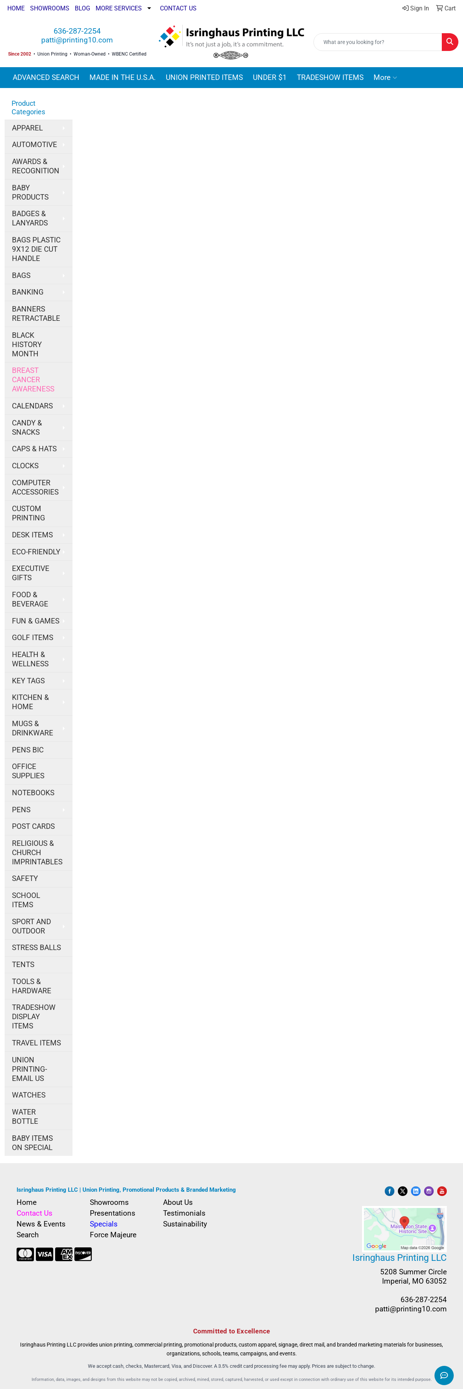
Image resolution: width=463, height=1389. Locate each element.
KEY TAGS (28, 681)
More (385, 77)
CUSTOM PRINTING (28, 513)
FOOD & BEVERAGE (30, 599)
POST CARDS (33, 826)
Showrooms (109, 1202)
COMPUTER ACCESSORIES (35, 487)
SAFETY (25, 878)
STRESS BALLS (36, 948)
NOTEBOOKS (33, 793)
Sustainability (185, 1224)
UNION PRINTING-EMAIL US (29, 1069)
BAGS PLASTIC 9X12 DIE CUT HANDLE (36, 249)
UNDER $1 (270, 77)
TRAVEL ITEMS (36, 1043)
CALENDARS (32, 406)
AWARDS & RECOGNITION (35, 166)
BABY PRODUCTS (30, 193)
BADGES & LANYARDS (30, 218)
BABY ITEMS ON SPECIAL (32, 1143)
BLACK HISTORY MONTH (27, 344)
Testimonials (184, 1213)
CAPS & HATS (34, 449)
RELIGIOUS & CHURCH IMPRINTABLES (37, 852)
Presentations (112, 1213)
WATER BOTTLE (25, 1117)
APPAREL (27, 128)
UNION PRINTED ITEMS (204, 77)
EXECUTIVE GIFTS (30, 573)
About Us (178, 1202)
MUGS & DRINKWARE (32, 728)
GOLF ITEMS (32, 638)
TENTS (23, 964)
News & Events (41, 1224)
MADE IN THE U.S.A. (122, 77)
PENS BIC (28, 750)
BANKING (28, 292)
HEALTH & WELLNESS (30, 659)
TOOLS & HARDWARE (31, 986)
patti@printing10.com (77, 40)
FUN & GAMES (35, 621)
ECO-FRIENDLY (36, 552)
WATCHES (28, 1095)
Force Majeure (113, 1235)
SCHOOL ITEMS (26, 900)
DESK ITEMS (32, 535)
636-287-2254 (77, 31)
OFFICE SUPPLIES (28, 771)
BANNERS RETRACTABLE (36, 314)
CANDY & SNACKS (27, 428)
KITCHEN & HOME (30, 702)
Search (28, 1235)
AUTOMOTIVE (34, 145)
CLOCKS (25, 466)
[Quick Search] (377, 42)
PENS (21, 810)
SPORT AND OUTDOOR (31, 926)
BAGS (21, 275)
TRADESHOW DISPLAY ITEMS (34, 1016)
